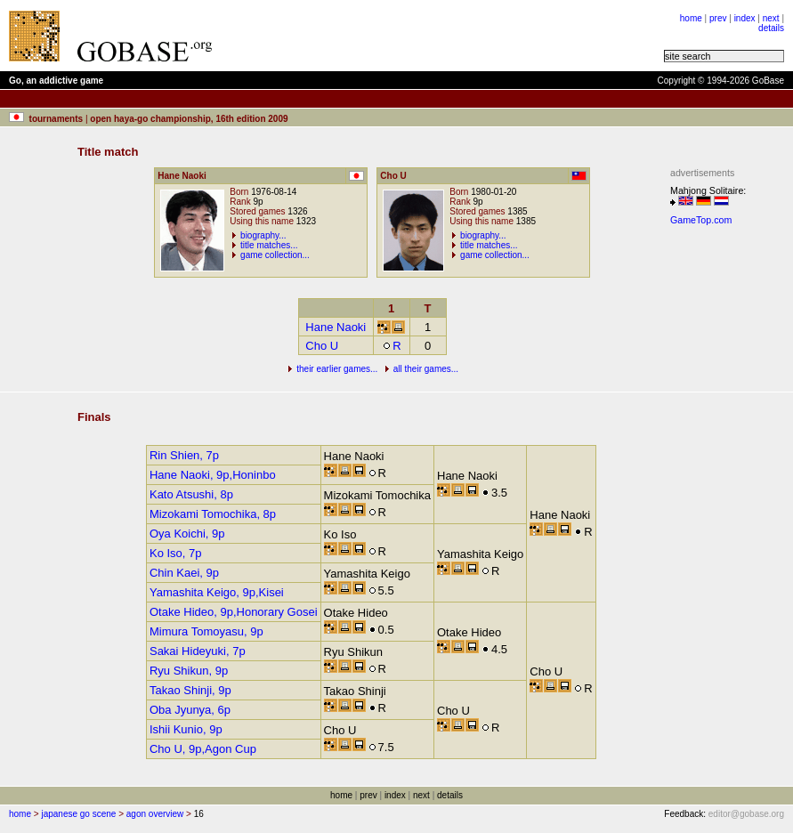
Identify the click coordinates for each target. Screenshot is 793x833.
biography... (263, 235)
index (745, 18)
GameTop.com (701, 219)
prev (717, 18)
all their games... (425, 369)
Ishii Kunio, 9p (186, 729)
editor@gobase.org (746, 814)
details (771, 28)
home (691, 18)
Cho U (321, 345)
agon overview (154, 814)
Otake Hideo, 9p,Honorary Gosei (234, 612)
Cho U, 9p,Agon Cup (203, 749)
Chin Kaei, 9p (184, 572)
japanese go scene (78, 814)
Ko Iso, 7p (176, 553)
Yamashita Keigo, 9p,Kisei (217, 592)
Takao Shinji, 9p (190, 690)
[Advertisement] (447, 35)
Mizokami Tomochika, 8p (213, 514)
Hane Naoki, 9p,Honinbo (213, 474)
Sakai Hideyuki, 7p (198, 651)
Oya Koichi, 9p (187, 533)
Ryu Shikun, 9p (189, 670)
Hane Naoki (335, 327)
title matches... (268, 245)
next (771, 18)
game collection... (275, 255)
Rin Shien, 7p (184, 455)
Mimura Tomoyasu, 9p (206, 631)
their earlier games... (336, 369)
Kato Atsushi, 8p (191, 494)
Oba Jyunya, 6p (190, 709)
